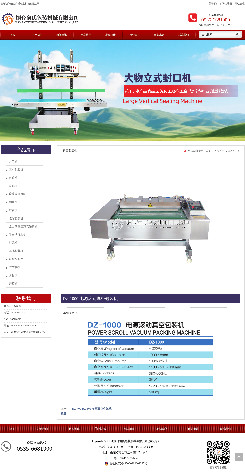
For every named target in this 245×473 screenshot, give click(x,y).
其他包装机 (16, 250)
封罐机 (13, 177)
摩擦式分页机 (17, 194)
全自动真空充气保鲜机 (23, 226)
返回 (63, 413)
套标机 (13, 275)
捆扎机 (13, 202)
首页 (208, 151)
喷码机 (13, 185)
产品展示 (220, 151)
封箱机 (13, 210)
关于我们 (214, 3)
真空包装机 (16, 169)
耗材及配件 (16, 259)
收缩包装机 (16, 218)
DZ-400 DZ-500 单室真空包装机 (92, 408)
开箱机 (13, 283)
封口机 (13, 161)
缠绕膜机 (14, 267)
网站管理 (240, 3)
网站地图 (227, 3)
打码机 (13, 242)
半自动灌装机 (17, 234)
